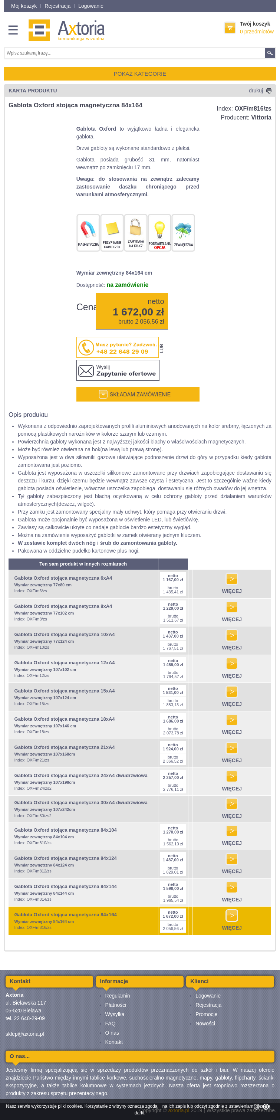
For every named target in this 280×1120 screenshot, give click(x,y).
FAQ (110, 1023)
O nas (112, 1033)
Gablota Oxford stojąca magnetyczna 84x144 (65, 886)
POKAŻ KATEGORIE (140, 74)
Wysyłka (115, 1014)
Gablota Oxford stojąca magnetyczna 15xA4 (64, 691)
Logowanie (90, 6)
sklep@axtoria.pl (25, 1034)
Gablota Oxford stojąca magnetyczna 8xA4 (63, 606)
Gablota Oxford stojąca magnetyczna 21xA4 (64, 747)
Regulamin (117, 996)
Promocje (206, 1014)
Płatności (115, 1005)
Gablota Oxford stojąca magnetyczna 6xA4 (63, 578)
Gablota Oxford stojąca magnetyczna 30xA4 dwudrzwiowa (81, 802)
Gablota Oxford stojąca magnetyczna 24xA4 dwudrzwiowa (81, 775)
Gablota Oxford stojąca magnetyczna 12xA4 (64, 662)
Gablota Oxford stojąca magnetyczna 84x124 (65, 858)
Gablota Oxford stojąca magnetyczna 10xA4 (64, 634)
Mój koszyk (24, 6)
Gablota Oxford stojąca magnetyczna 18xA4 (64, 719)
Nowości (205, 1023)
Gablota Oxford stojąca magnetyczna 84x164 (65, 914)
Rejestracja (57, 6)
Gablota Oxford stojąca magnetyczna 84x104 (65, 830)
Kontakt (114, 1042)
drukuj (260, 91)
